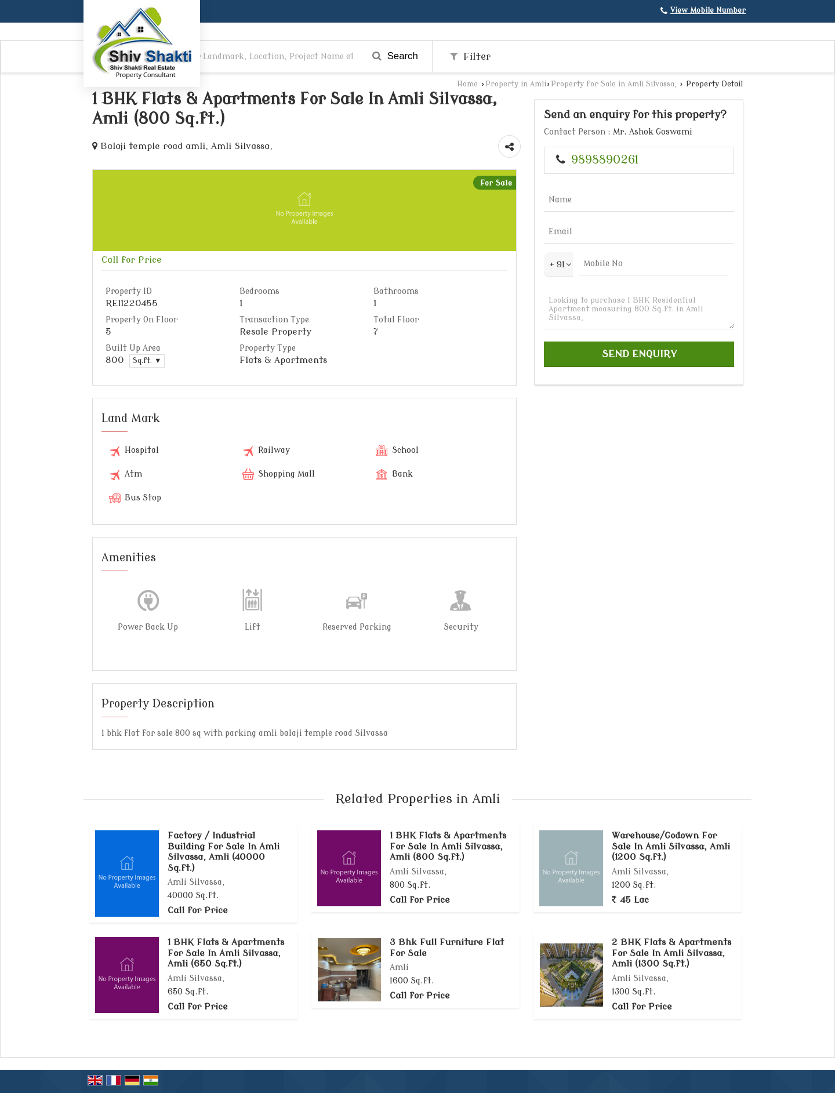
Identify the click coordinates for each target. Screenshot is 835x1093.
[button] (708, 10)
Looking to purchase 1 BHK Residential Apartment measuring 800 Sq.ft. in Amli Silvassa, (639, 309)
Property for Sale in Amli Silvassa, (615, 84)
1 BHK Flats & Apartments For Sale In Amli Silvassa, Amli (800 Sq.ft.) (448, 846)
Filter (470, 56)
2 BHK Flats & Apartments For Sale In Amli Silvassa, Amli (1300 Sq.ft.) (671, 953)
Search (395, 55)
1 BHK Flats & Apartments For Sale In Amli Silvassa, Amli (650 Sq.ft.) (226, 953)
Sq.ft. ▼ (147, 361)
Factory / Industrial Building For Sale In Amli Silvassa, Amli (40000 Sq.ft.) (223, 851)
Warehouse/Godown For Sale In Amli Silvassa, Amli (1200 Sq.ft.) (671, 846)
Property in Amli (515, 84)
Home (467, 84)
